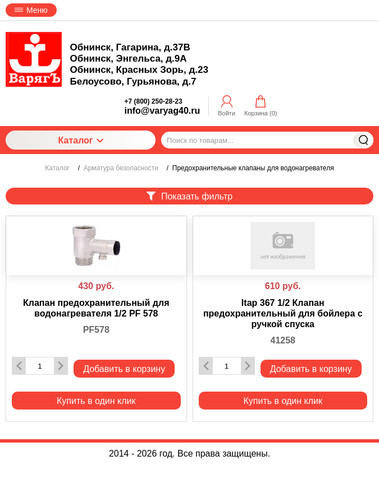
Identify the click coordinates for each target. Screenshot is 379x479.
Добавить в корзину (124, 369)
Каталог (80, 140)
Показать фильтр (189, 196)
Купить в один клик (96, 401)
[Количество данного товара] (40, 366)
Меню (31, 10)
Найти (363, 140)
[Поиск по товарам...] (267, 140)
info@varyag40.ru (162, 110)
